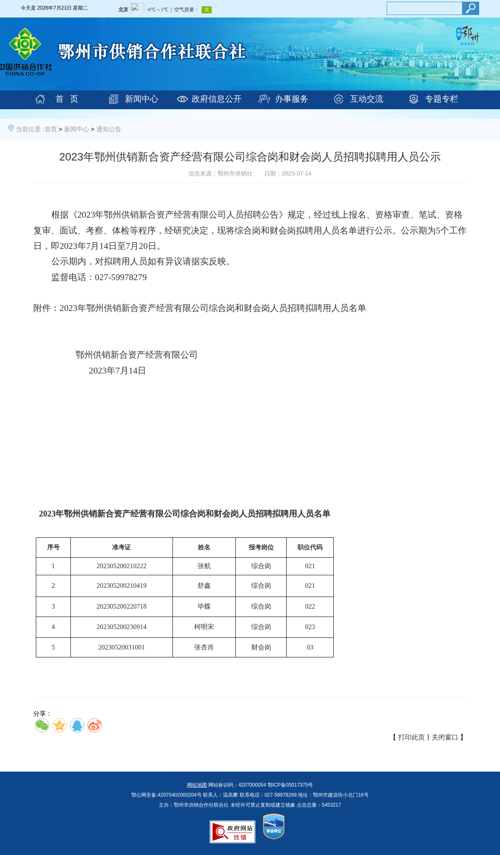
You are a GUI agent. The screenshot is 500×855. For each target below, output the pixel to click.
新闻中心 (141, 98)
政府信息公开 (217, 98)
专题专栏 (441, 98)
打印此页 (411, 737)
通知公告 (108, 129)
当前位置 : (30, 129)
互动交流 (366, 98)
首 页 (66, 98)
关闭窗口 (445, 737)
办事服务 (291, 98)
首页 (51, 129)
